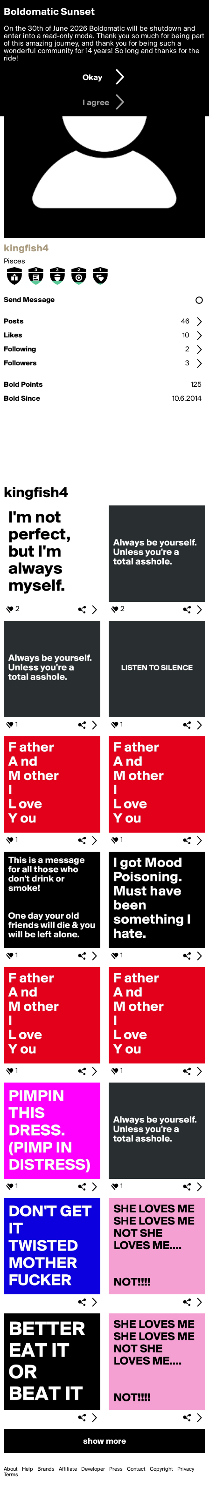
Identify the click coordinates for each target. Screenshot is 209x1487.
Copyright (161, 1469)
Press (116, 1469)
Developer (93, 1469)
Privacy (185, 1469)
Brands (46, 1469)
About (11, 1469)
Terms (11, 1475)
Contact (136, 1469)
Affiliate (68, 1469)
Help (27, 1469)
